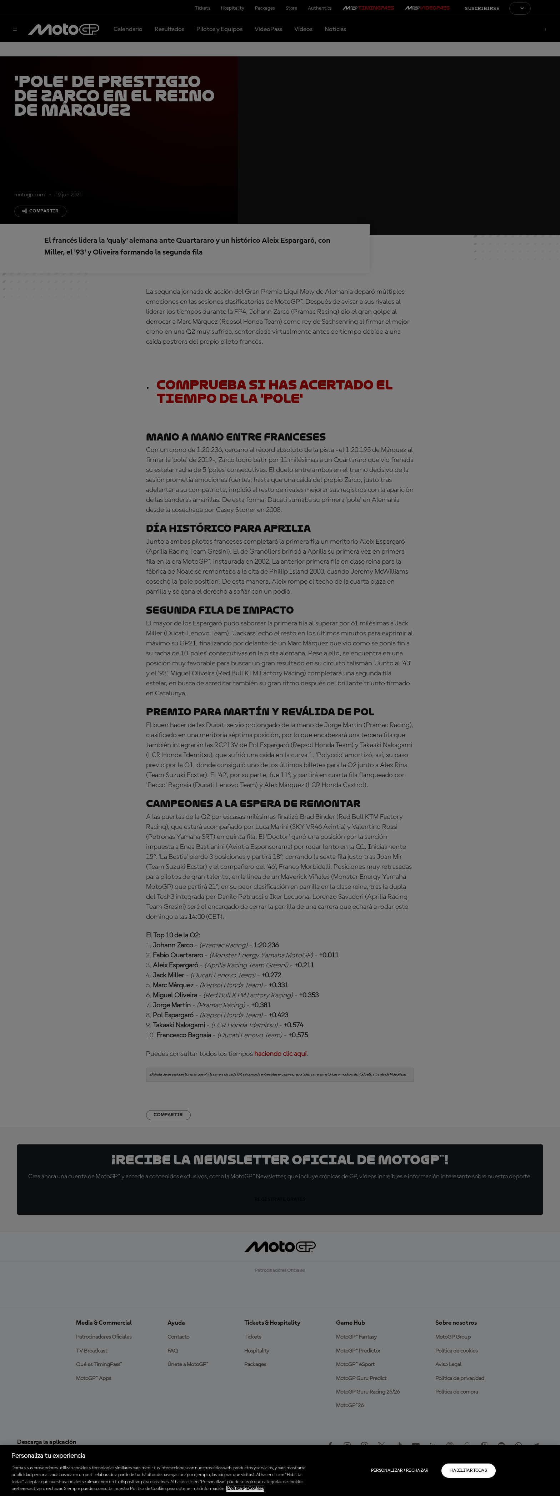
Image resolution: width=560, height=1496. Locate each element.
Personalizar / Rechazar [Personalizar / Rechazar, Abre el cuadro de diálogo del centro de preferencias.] (400, 1471)
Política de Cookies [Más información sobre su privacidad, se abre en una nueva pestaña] (245, 1488)
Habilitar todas (468, 1471)
